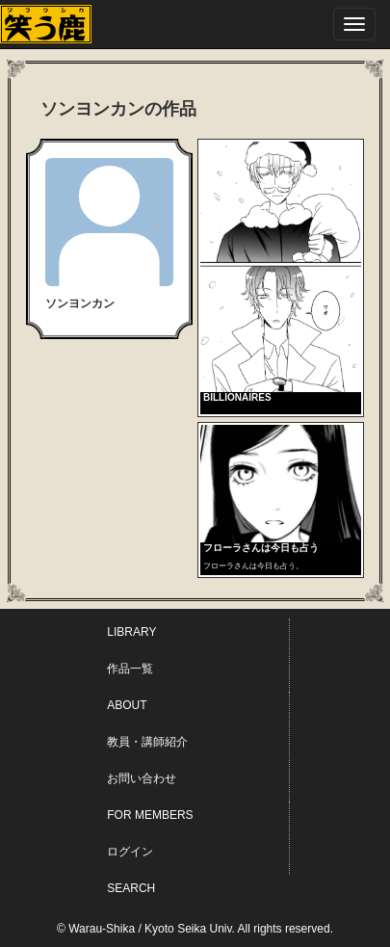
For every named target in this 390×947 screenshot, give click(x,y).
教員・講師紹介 (147, 742)
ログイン (130, 851)
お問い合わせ (141, 778)
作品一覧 (130, 668)
